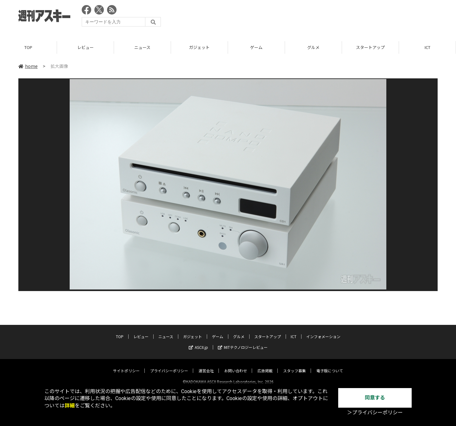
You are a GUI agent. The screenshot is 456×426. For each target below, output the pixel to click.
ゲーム (256, 47)
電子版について (329, 365)
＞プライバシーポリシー (375, 413)
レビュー (85, 47)
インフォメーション (323, 331)
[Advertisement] (322, 17)
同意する (375, 398)
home (28, 66)
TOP (28, 47)
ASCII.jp (198, 341)
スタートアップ (370, 47)
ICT (427, 47)
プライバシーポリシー (169, 365)
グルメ (313, 47)
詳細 (70, 406)
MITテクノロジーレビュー (243, 341)
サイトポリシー (126, 365)
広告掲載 (265, 365)
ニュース (142, 47)
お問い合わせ (235, 365)
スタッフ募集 (294, 365)
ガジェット (199, 47)
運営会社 (206, 365)
